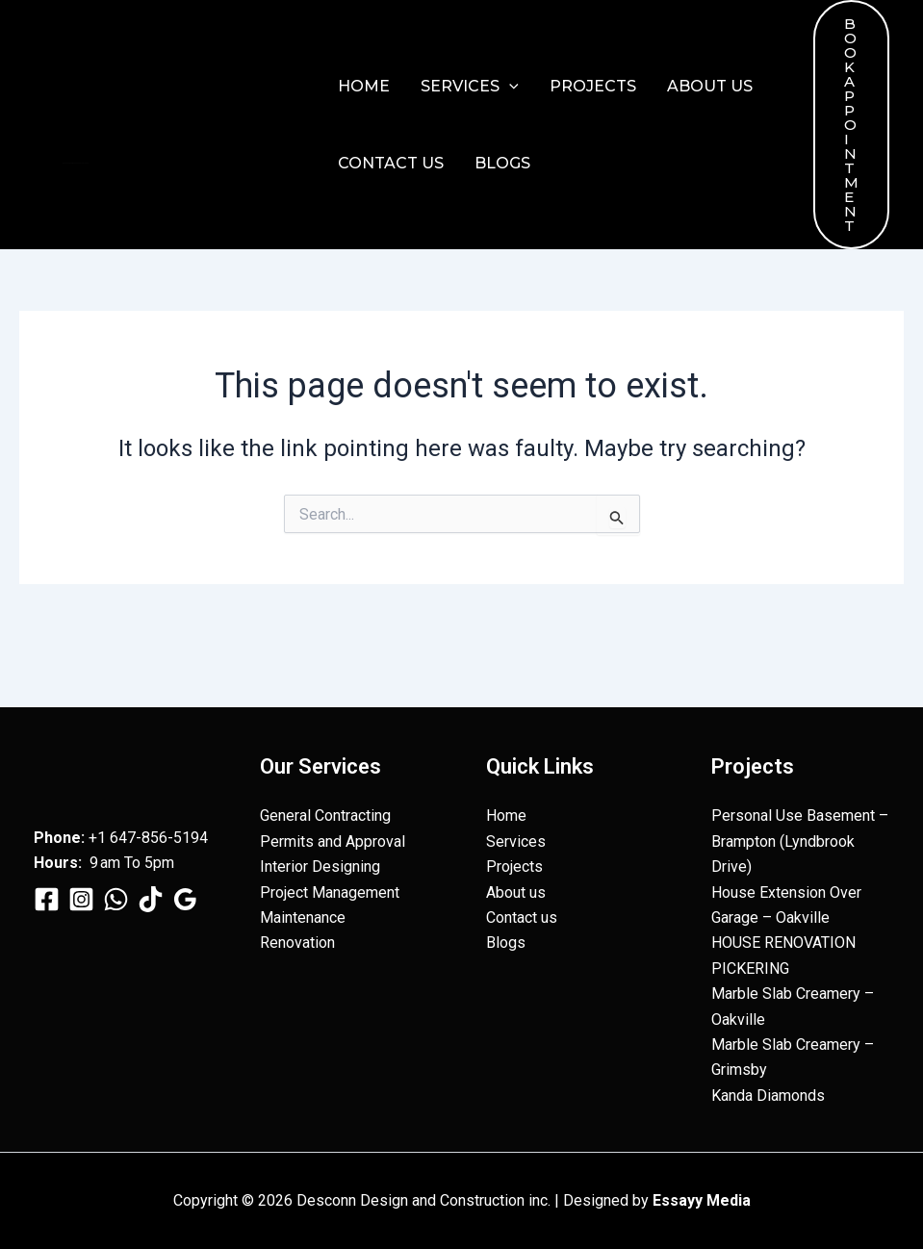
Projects (593, 86)
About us (710, 86)
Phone (57, 837)
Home (364, 86)
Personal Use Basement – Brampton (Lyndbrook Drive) (799, 841)
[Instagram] (81, 899)
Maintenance (303, 917)
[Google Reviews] (185, 899)
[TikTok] (151, 899)
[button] (509, 86)
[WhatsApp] (116, 899)
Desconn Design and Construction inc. (76, 163)
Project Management (329, 892)
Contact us (391, 163)
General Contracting (325, 815)
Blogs (502, 163)
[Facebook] (47, 899)
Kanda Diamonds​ (768, 1095)
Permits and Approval (332, 841)
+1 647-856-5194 (148, 837)
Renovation (297, 942)
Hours (56, 863)
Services (470, 86)
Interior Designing (320, 866)
